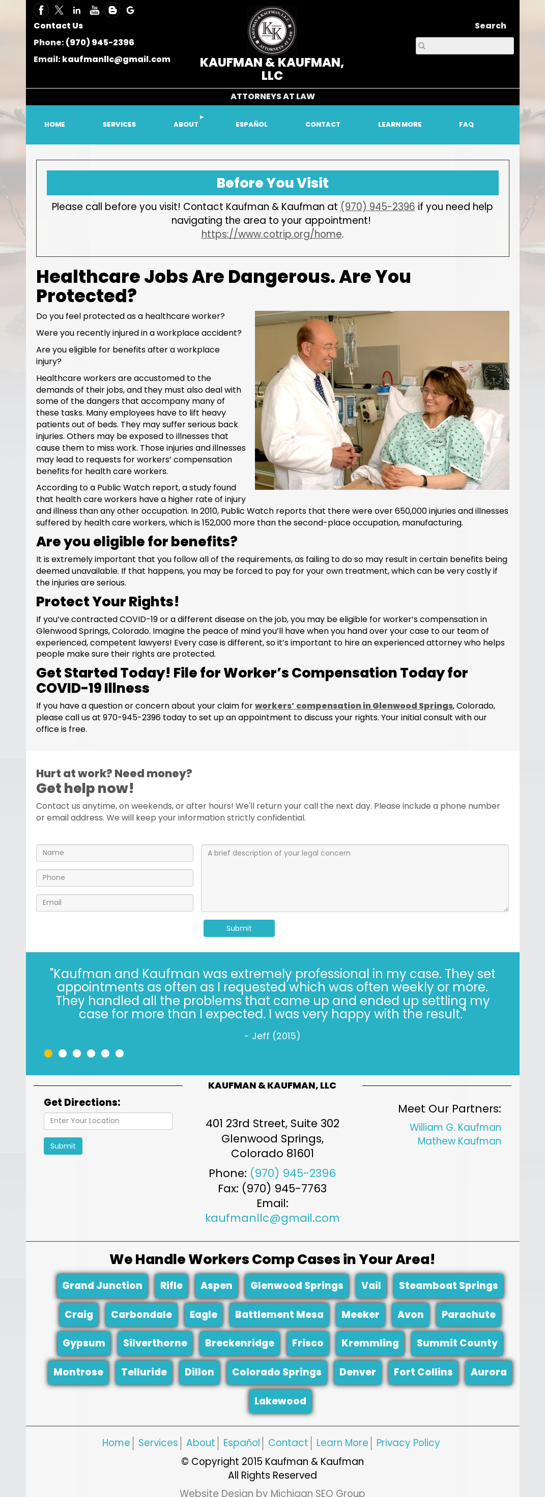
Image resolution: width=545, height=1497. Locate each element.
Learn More (342, 1443)
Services (158, 1443)
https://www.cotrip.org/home (272, 234)
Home (116, 1443)
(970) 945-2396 (100, 42)
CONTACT (322, 124)
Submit (239, 928)
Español (241, 1443)
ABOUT (186, 124)
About (200, 1443)
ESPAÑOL (252, 124)
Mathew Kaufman (459, 1141)
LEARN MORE (400, 124)
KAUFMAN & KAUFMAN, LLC (272, 69)
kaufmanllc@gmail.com (116, 59)
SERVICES (119, 124)
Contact (288, 1443)
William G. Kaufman (455, 1127)
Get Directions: (82, 1102)
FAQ (466, 124)
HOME (54, 124)
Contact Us (58, 26)
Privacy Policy (408, 1443)
